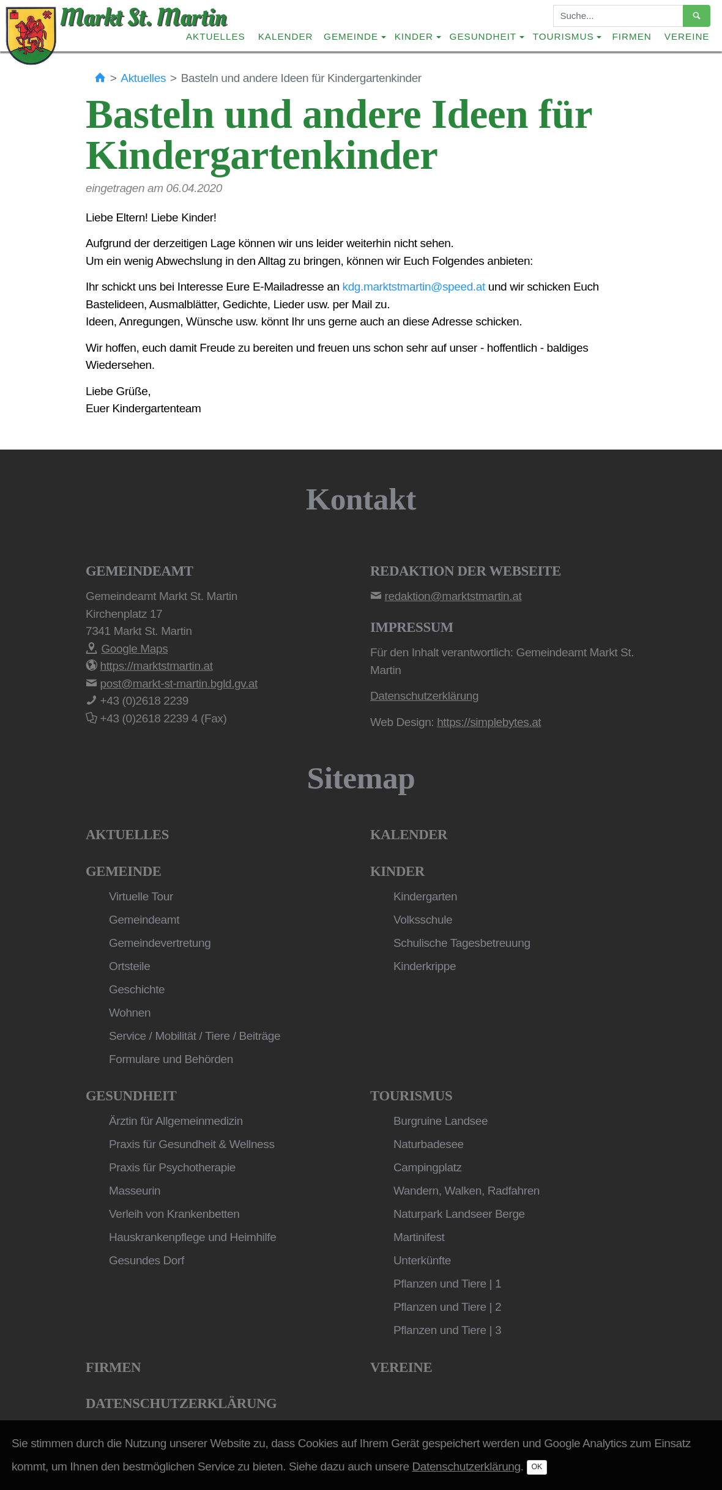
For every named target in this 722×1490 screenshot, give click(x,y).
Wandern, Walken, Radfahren (466, 1190)
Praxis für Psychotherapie (172, 1167)
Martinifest (418, 1237)
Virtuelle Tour (141, 896)
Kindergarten (425, 896)
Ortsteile (129, 966)
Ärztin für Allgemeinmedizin (176, 1120)
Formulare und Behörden (171, 1059)
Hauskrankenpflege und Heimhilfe (192, 1237)
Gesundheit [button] (483, 36)
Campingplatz (427, 1167)
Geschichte (137, 989)
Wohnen (130, 1012)
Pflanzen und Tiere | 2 (447, 1306)
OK (537, 1466)
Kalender (285, 36)
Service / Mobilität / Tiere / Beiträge (194, 1035)
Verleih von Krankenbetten (174, 1213)
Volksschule (422, 919)
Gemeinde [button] (351, 36)
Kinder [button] (414, 36)
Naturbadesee (428, 1144)
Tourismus (411, 1095)
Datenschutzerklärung (181, 1403)
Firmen (632, 36)
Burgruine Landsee (440, 1120)
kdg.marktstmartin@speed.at (414, 286)
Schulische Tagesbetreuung (461, 942)
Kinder (397, 871)
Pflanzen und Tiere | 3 (447, 1330)
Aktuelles (215, 36)
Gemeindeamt (144, 919)
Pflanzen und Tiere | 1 (447, 1283)
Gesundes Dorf (146, 1260)
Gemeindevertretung (159, 942)
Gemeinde (124, 871)
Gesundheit (131, 1095)
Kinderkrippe (424, 966)
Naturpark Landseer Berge (459, 1213)
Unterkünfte (422, 1260)
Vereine (687, 36)
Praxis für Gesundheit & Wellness (192, 1144)
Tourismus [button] (563, 36)
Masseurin (134, 1190)
